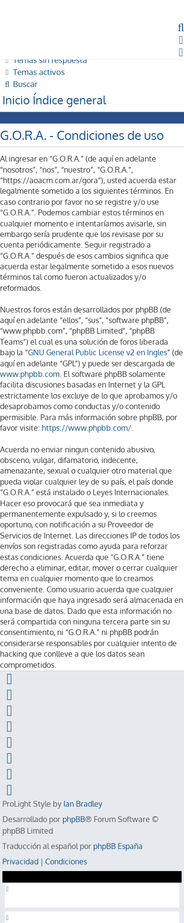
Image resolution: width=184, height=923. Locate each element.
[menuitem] (44, 60)
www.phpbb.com (30, 374)
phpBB (73, 819)
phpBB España (118, 846)
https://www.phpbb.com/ (86, 428)
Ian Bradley (82, 804)
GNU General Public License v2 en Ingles (97, 352)
